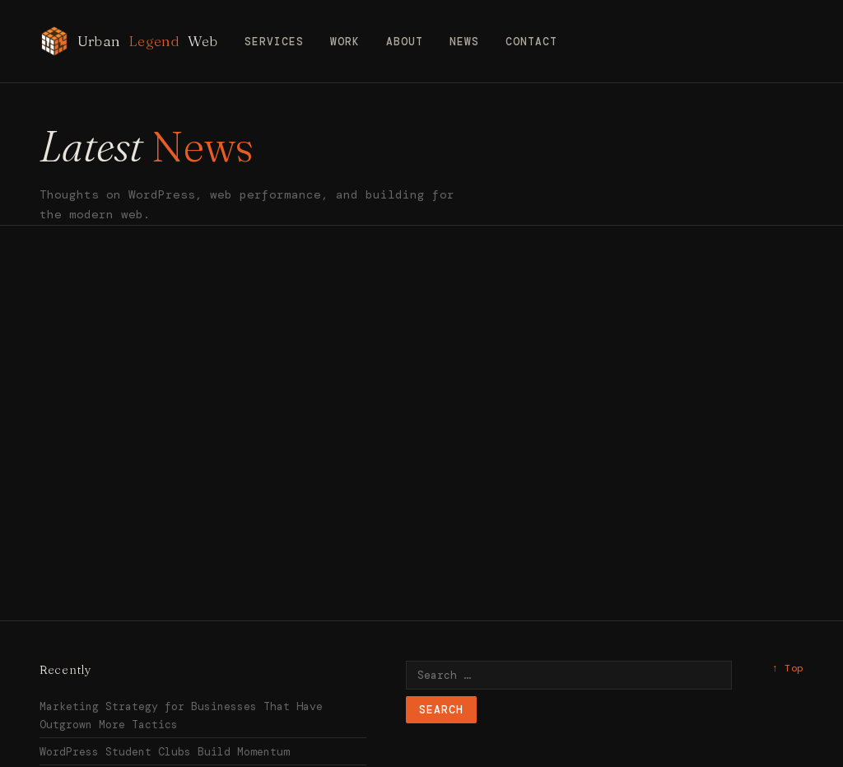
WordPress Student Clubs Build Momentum (165, 752)
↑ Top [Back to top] (787, 668)
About (404, 42)
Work (345, 42)
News (464, 42)
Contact (531, 42)
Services (274, 42)
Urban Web (129, 41)
